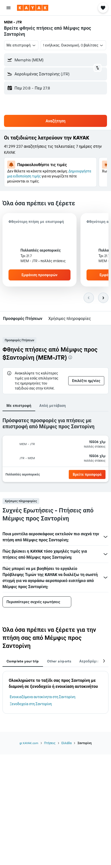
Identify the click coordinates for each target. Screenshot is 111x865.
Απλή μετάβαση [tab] (52, 405)
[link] (87, 474)
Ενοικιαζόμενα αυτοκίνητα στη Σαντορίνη (42, 697)
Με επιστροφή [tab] (18, 405)
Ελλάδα (67, 743)
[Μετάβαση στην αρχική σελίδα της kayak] (32, 8)
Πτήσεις (50, 743)
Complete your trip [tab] (22, 661)
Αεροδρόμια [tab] (89, 661)
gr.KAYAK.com (29, 743)
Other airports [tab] (59, 661)
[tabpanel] (55, 451)
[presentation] (70, 357)
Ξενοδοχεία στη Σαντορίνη (31, 704)
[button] (8, 7)
